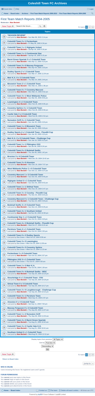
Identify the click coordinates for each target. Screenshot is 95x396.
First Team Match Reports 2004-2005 (25, 19)
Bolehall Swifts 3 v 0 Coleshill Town (24, 205)
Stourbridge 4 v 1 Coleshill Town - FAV (25, 278)
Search (40, 26)
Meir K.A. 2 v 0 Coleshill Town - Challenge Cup (28, 138)
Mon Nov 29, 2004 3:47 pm (38, 189)
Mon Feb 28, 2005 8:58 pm (38, 110)
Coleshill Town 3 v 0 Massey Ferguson (25, 65)
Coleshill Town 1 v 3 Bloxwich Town (24, 126)
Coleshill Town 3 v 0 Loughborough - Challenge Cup (31, 290)
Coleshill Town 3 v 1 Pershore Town (24, 296)
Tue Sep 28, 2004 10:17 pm (38, 286)
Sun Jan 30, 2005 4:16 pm (38, 134)
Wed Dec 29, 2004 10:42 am (38, 158)
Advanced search (44, 26)
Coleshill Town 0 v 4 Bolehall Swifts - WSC (27, 272)
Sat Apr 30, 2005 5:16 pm (37, 49)
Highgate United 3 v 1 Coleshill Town (24, 181)
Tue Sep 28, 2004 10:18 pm (38, 280)
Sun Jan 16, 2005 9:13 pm (38, 140)
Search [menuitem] (92, 14)
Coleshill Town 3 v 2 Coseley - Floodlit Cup (27, 193)
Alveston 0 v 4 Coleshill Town (21, 302)
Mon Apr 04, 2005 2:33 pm (38, 67)
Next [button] (92, 27)
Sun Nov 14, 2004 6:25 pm (38, 207)
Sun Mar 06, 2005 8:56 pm (38, 98)
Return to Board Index (11, 359)
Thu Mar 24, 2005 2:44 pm (38, 80)
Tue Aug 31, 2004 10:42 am (38, 322)
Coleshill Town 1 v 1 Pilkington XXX (24, 144)
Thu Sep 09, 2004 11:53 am (38, 316)
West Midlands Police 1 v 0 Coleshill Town (26, 168)
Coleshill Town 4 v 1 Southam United (24, 211)
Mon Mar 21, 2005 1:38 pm (38, 86)
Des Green (20, 237)
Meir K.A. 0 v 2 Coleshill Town (21, 78)
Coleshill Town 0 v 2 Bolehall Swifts (24, 150)
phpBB (40, 394)
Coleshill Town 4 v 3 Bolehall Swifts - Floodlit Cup (30, 223)
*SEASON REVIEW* (16, 35)
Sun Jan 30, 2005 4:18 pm (38, 128)
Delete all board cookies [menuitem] (70, 390)
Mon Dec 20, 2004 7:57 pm (38, 164)
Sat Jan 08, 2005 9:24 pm (37, 146)
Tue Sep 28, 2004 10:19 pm (38, 273)
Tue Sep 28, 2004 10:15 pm (38, 292)
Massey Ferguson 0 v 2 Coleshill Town (25, 308)
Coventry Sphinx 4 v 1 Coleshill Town (24, 108)
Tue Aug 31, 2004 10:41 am (38, 328)
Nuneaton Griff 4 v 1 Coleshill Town (23, 120)
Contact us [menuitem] (43, 390)
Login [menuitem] (92, 9)
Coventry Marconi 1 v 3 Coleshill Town (25, 175)
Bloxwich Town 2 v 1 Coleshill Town (24, 84)
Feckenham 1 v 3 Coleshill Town (22, 253)
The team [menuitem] (53, 390)
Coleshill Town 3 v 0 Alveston (21, 162)
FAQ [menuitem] (17, 9)
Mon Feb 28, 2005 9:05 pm (38, 104)
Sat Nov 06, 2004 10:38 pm (38, 213)
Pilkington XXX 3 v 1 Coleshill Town (24, 259)
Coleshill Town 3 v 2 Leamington (22, 241)
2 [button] (89, 27)
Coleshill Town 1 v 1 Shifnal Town (23, 187)
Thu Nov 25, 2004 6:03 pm (38, 195)
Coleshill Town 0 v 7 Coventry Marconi (25, 90)
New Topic (7, 26)
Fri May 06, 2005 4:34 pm (37, 43)
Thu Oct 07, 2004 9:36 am (35, 261)
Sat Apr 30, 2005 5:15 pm (37, 55)
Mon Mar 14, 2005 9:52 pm (38, 92)
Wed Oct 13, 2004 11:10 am (36, 249)
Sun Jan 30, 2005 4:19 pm (38, 122)
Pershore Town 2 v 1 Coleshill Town (24, 229)
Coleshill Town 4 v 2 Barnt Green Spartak (26, 320)
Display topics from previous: (47, 339)
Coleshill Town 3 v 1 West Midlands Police (26, 96)
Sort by (47, 342)
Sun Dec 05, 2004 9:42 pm (38, 183)
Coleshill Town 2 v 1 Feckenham (22, 41)
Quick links (8, 9)
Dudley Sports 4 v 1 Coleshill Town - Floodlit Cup (30, 132)
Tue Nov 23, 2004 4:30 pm (38, 201)
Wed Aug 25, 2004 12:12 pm (38, 334)
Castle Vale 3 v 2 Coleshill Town (22, 114)
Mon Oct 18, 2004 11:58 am (36, 243)
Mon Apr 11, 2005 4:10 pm (38, 61)
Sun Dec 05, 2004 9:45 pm (38, 177)
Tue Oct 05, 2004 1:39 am (37, 267)
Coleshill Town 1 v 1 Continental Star (24, 53)
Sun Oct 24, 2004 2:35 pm (37, 231)
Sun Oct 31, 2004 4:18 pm (37, 219)
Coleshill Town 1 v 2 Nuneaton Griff (23, 314)
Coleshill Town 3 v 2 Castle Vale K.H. (24, 326)
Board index (15, 390)
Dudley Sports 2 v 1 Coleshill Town (23, 72)
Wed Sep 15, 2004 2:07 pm (38, 298)
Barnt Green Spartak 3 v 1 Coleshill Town (26, 59)
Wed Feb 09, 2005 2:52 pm (38, 116)
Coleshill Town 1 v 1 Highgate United (24, 47)
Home (6, 390)
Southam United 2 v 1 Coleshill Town (24, 332)
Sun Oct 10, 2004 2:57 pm (37, 255)
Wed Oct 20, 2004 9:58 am (36, 237)
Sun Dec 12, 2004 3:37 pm (38, 170)
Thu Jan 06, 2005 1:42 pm (37, 152)
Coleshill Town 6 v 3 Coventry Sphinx (24, 247)
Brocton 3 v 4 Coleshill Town (20, 156)
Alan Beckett (15, 22)
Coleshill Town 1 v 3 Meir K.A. (21, 265)
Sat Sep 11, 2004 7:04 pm (37, 304)
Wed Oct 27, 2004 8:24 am (38, 225)
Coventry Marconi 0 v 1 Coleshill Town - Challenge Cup (32, 199)
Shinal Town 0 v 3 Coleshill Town (22, 284)
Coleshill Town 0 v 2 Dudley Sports (23, 235)
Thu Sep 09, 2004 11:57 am (38, 310)
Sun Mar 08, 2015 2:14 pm (38, 37)
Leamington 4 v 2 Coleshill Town (22, 102)
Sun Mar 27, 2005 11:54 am (38, 73)
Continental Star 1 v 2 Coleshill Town (24, 217)
